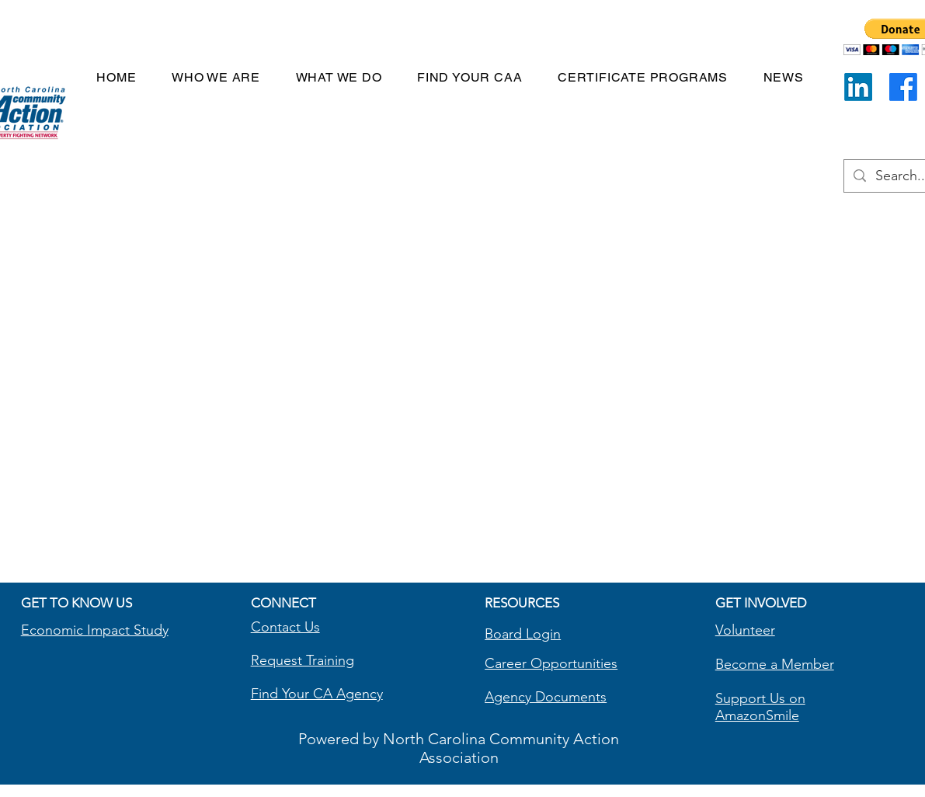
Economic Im (62, 630)
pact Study (136, 630)
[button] (642, 77)
